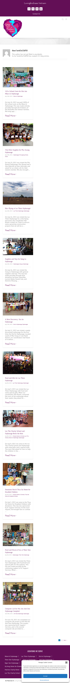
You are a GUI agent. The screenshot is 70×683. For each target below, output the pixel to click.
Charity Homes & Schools (19, 436)
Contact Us (36, 14)
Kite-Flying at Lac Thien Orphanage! (18, 208)
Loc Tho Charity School (12, 673)
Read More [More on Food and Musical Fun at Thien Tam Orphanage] (10, 574)
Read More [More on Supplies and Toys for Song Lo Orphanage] (10, 285)
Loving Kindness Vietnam (21, 681)
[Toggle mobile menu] (66, 19)
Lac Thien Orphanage (18, 211)
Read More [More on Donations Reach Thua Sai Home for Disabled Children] (10, 515)
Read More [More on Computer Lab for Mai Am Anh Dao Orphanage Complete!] (10, 633)
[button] (66, 662)
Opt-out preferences (44, 680)
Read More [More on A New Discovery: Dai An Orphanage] (10, 344)
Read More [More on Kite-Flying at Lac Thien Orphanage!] (10, 230)
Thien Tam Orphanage (24, 555)
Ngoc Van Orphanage (11, 663)
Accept (45, 676)
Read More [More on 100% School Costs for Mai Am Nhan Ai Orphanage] (10, 116)
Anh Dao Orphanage (18, 613)
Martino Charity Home (12, 669)
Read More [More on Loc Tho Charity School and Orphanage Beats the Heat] (10, 455)
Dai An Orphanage (17, 324)
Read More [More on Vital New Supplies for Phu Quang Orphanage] (10, 174)
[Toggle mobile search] (63, 19)
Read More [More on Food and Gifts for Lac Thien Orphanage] (10, 402)
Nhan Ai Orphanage (18, 96)
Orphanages (16, 155)
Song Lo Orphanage (23, 264)
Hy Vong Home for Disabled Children (17, 666)
